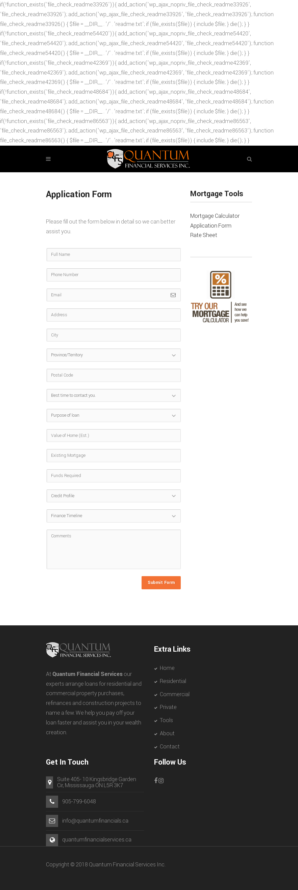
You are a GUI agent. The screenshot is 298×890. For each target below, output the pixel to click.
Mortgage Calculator (215, 216)
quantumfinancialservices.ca (96, 839)
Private (168, 707)
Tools (166, 720)
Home (167, 668)
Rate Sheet (203, 235)
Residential (173, 681)
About (167, 733)
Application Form (210, 226)
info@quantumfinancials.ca (95, 821)
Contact (170, 746)
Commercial (175, 694)
